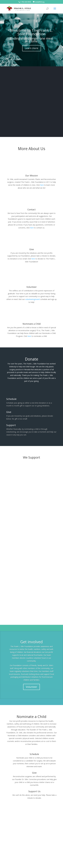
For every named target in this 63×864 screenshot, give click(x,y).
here (42, 181)
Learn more (31, 44)
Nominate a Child (32, 320)
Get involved (31, 638)
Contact (31, 205)
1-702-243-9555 (25, 2)
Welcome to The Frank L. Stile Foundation (31, 28)
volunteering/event (32, 295)
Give (31, 245)
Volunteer (31, 683)
